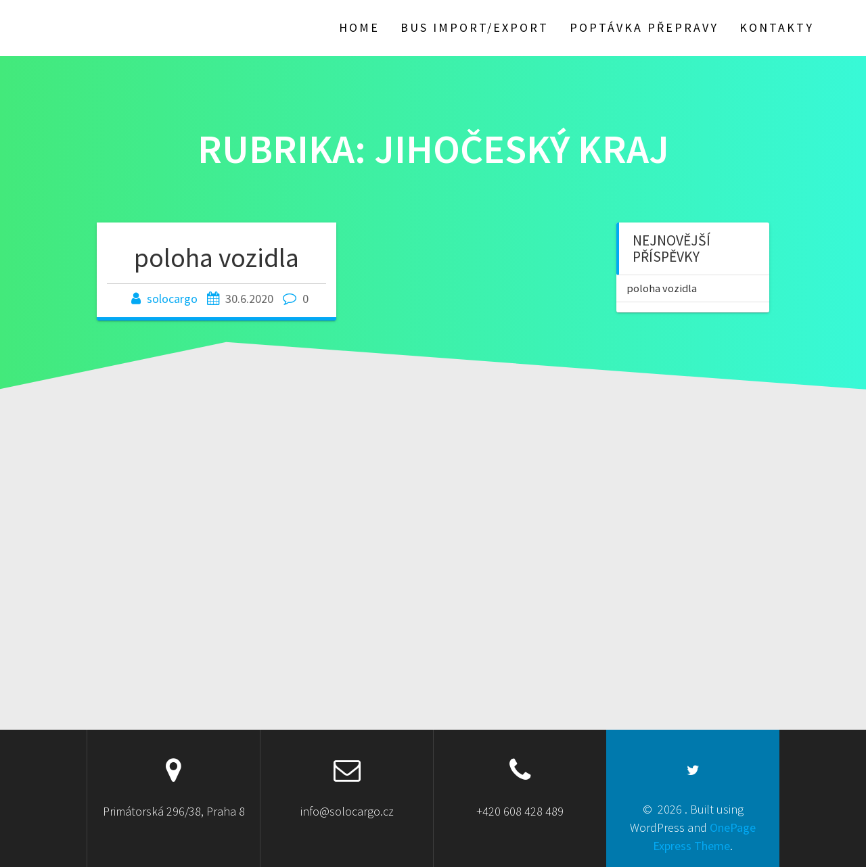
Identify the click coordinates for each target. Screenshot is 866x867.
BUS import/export (475, 27)
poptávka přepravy (644, 27)
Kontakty (776, 27)
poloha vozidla (216, 258)
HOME (359, 27)
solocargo (172, 298)
